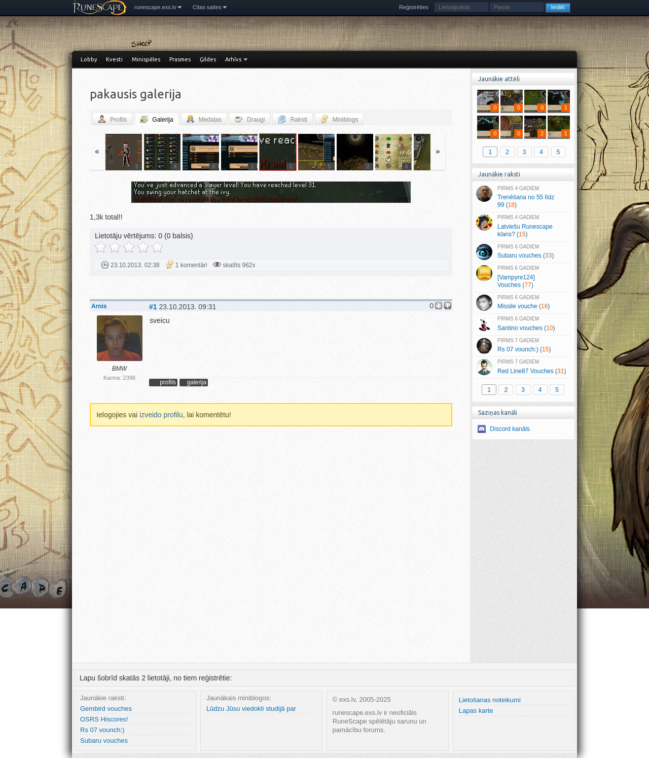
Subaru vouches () (523, 252)
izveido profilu (161, 415)
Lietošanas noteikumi (490, 700)
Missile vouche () (523, 303)
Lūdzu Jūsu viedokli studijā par (251, 708)
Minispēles (146, 59)
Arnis (99, 306)
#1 (153, 307)
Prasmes (180, 59)
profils (168, 382)
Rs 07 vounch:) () (523, 346)
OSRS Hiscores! (104, 719)
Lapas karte (476, 710)
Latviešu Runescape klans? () (523, 226)
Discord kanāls (510, 428)
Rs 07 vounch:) (102, 730)
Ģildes (208, 59)
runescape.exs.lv (155, 7)
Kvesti (114, 59)
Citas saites (207, 7)
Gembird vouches (106, 708)
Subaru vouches (104, 740)
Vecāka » (392, 193)
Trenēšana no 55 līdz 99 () (523, 197)
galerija (196, 382)
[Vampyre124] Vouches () (523, 276)
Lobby (89, 59)
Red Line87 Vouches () (523, 367)
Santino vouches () (523, 324)
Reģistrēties (413, 7)
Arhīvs (233, 59)
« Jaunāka (149, 193)
